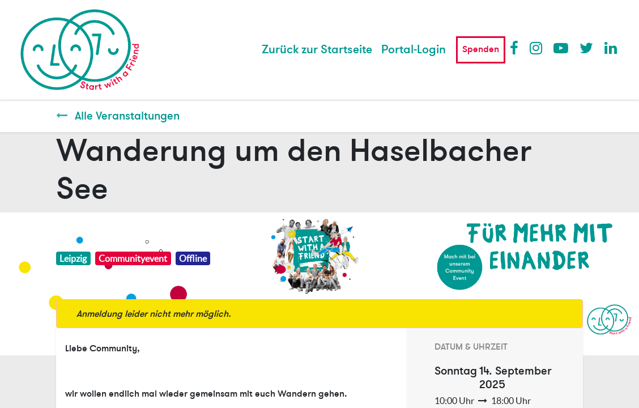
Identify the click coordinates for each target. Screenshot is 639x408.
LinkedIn (611, 47)
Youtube (560, 47)
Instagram (536, 47)
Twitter (586, 47)
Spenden (480, 49)
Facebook (516, 47)
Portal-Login (413, 49)
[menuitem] (317, 49)
